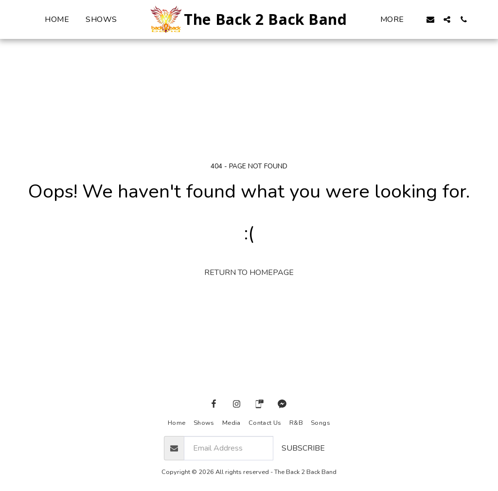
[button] (430, 19)
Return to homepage (249, 272)
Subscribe (303, 448)
